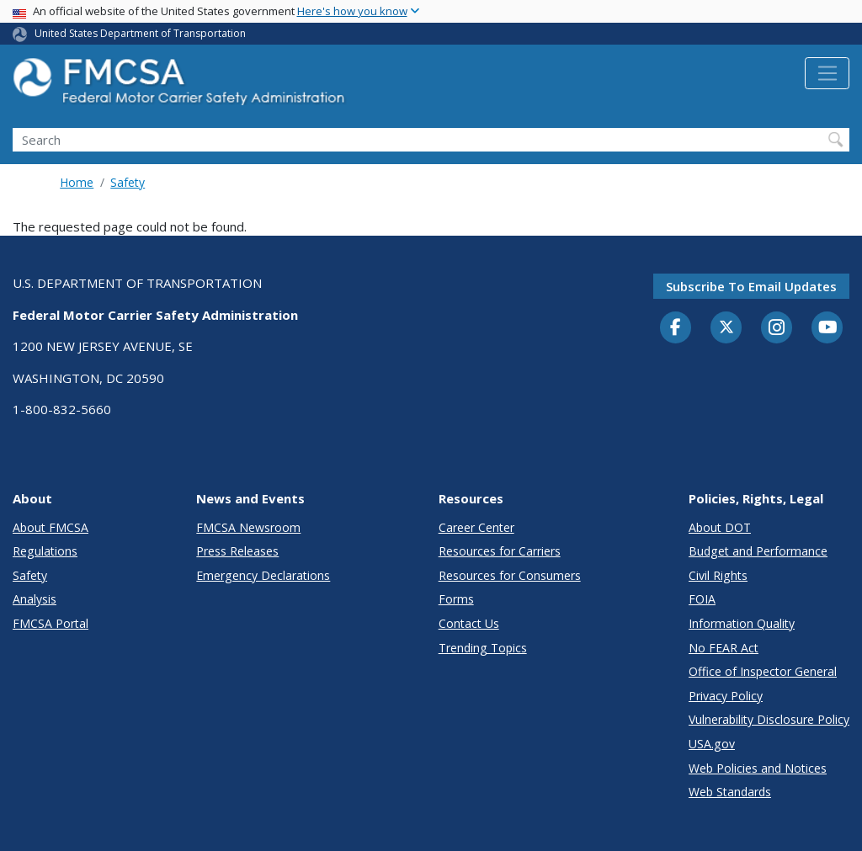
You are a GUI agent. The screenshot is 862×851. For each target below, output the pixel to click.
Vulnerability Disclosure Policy (769, 719)
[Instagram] (777, 329)
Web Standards (730, 792)
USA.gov (712, 744)
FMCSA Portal (50, 623)
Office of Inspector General (763, 671)
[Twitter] (726, 327)
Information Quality (742, 623)
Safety (127, 182)
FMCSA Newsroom (248, 527)
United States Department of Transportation (140, 33)
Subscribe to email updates (751, 286)
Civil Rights (718, 575)
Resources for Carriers (500, 551)
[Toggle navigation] (827, 73)
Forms (456, 599)
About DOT (720, 527)
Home (76, 182)
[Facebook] (676, 328)
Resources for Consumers (510, 575)
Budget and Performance (758, 551)
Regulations (45, 551)
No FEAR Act (723, 648)
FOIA (702, 599)
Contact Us (469, 623)
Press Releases (237, 551)
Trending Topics (483, 648)
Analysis (34, 599)
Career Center (476, 527)
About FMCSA (50, 527)
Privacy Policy (726, 696)
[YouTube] (827, 328)
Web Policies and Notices (758, 768)
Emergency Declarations (263, 575)
